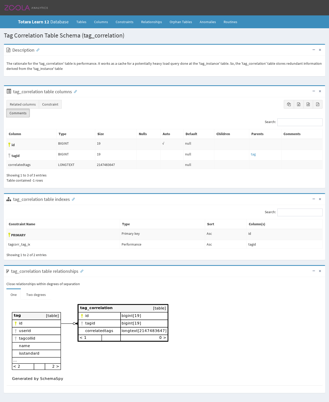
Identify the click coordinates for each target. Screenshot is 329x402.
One (14, 294)
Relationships (151, 22)
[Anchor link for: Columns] (74, 91)
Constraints (124, 22)
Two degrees (36, 294)
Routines (230, 22)
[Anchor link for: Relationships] (80, 270)
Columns (101, 22)
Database (43, 22)
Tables (83, 21)
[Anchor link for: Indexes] (72, 199)
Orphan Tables (181, 22)
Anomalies (208, 22)
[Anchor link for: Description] (36, 49)
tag (253, 154)
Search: (294, 122)
